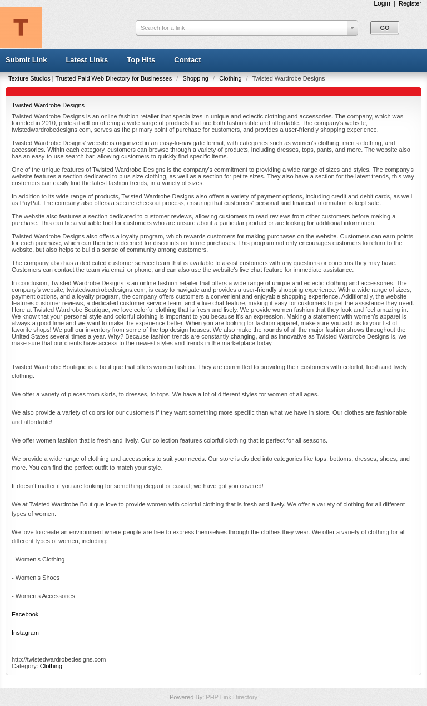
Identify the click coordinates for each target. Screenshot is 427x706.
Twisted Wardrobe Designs (48, 105)
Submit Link (26, 60)
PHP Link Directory (231, 697)
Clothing (231, 78)
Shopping (196, 78)
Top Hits (141, 60)
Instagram (25, 632)
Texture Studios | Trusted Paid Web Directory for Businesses (90, 78)
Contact (187, 60)
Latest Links (87, 60)
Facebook (25, 614)
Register (410, 3)
